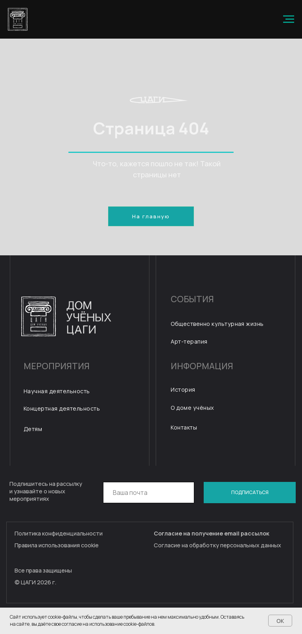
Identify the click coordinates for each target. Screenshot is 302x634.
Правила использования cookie (57, 545)
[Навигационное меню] (288, 19)
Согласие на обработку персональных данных (217, 545)
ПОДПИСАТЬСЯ (250, 492)
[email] (149, 492)
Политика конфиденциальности (59, 533)
